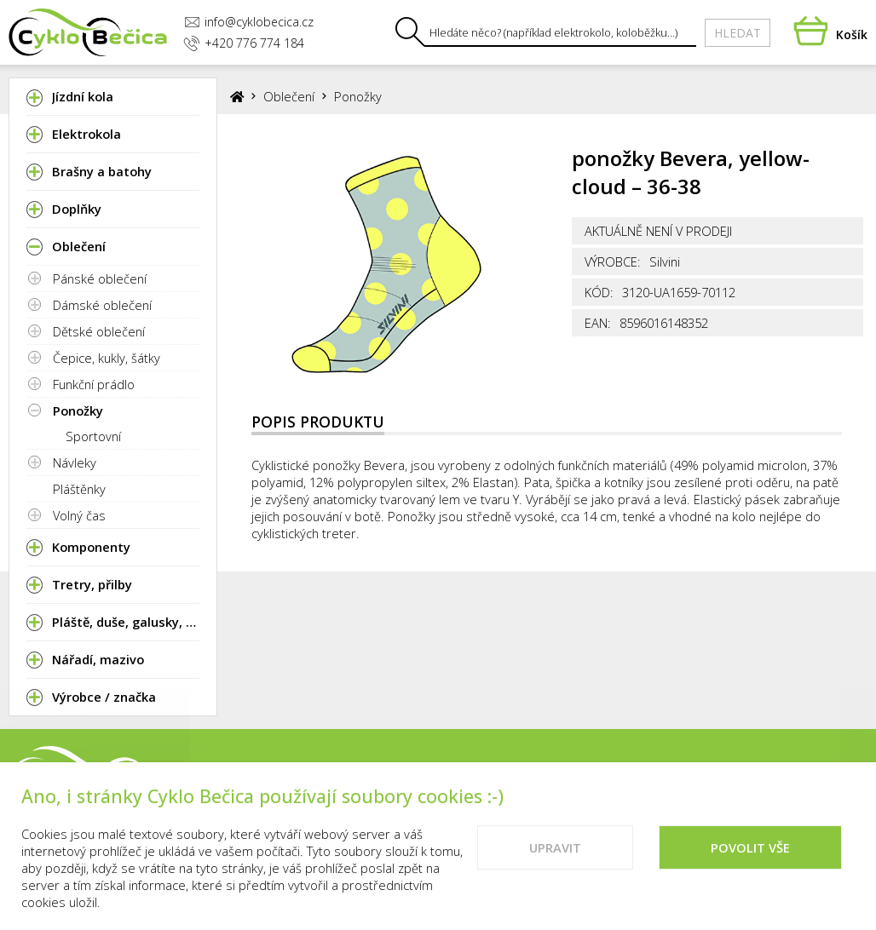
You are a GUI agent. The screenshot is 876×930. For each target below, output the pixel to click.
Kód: (599, 292)
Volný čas (79, 515)
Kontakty (641, 776)
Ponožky (78, 410)
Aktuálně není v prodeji (658, 230)
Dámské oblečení (102, 304)
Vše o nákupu (744, 776)
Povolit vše (750, 863)
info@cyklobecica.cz (249, 22)
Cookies (838, 776)
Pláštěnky (79, 488)
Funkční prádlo (94, 384)
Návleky (74, 462)
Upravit (555, 863)
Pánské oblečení (100, 278)
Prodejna (553, 776)
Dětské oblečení (99, 331)
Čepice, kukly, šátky (106, 357)
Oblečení (288, 96)
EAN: (598, 322)
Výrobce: (613, 261)
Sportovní (93, 436)
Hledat (737, 33)
